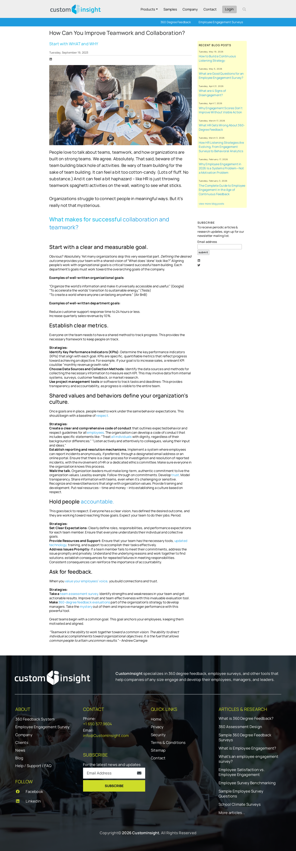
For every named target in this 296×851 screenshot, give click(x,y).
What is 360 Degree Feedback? (246, 718)
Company (190, 9)
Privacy (157, 726)
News (20, 750)
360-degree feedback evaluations (84, 602)
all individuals (121, 436)
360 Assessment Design (240, 726)
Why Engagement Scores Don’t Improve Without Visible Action (220, 110)
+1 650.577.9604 (97, 723)
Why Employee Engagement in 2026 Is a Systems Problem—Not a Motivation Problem (221, 168)
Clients (21, 742)
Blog (19, 757)
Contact (210, 9)
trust (175, 475)
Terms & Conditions (168, 742)
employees (95, 432)
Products (148, 9)
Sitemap (158, 750)
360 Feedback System (35, 719)
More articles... (232, 812)
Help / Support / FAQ (33, 765)
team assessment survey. (79, 594)
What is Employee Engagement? (247, 748)
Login (229, 9)
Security (158, 734)
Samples (170, 9)
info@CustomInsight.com (106, 735)
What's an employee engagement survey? (248, 759)
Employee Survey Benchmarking (247, 782)
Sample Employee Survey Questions (241, 794)
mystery (86, 606)
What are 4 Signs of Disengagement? (212, 93)
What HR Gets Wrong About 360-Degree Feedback (222, 127)
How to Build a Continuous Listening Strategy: (217, 58)
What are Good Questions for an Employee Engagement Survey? (221, 75)
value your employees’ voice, (87, 581)
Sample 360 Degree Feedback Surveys (245, 737)
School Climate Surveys (240, 804)
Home (156, 719)
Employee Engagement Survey (42, 726)
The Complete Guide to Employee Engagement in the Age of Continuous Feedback (222, 189)
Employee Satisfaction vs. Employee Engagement (242, 772)
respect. (102, 415)
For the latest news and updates (112, 764)
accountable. (97, 501)
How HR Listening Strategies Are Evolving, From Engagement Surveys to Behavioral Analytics (221, 146)
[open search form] (244, 9)
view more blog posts (211, 203)
